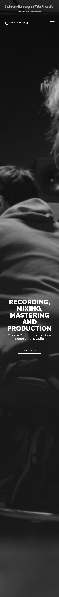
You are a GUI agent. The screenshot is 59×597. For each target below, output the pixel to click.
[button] (29, 350)
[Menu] (52, 23)
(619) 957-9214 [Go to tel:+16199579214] (19, 23)
